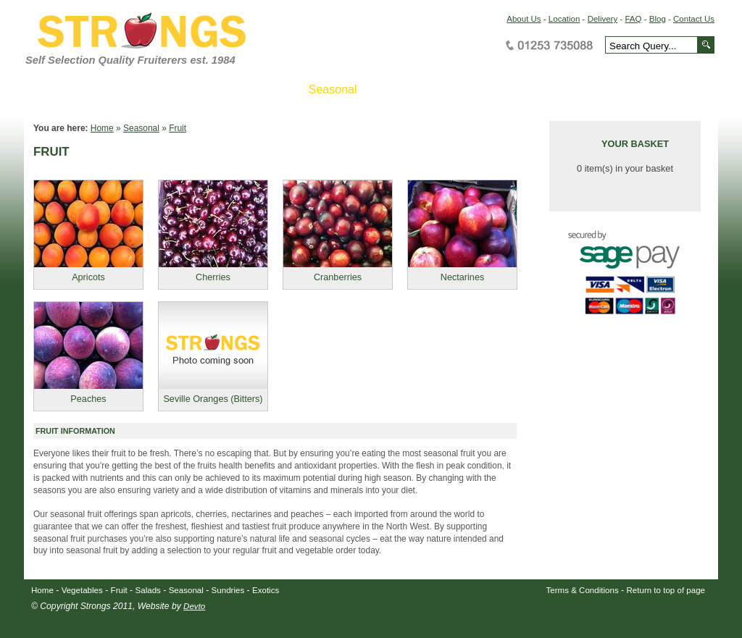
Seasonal (141, 128)
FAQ (633, 18)
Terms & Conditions (582, 590)
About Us (524, 18)
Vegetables (82, 590)
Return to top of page (666, 590)
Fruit (177, 128)
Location (564, 18)
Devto (194, 606)
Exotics (265, 590)
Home (102, 128)
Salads (148, 590)
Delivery (603, 18)
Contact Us (693, 18)
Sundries (228, 590)
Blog (657, 18)
